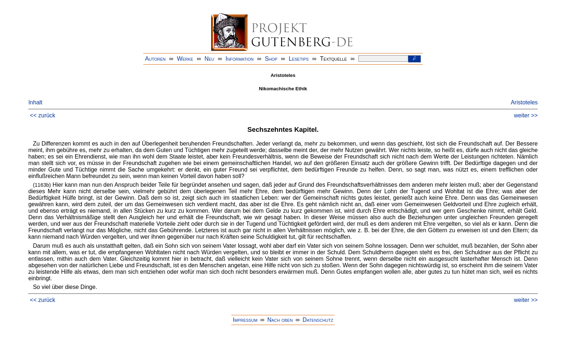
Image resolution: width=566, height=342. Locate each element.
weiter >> (526, 115)
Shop (271, 59)
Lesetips (299, 59)
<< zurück (42, 115)
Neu (209, 59)
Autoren (155, 59)
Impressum (245, 320)
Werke (185, 59)
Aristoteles (524, 102)
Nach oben (279, 320)
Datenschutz (317, 320)
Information (240, 59)
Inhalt (35, 102)
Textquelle (333, 59)
